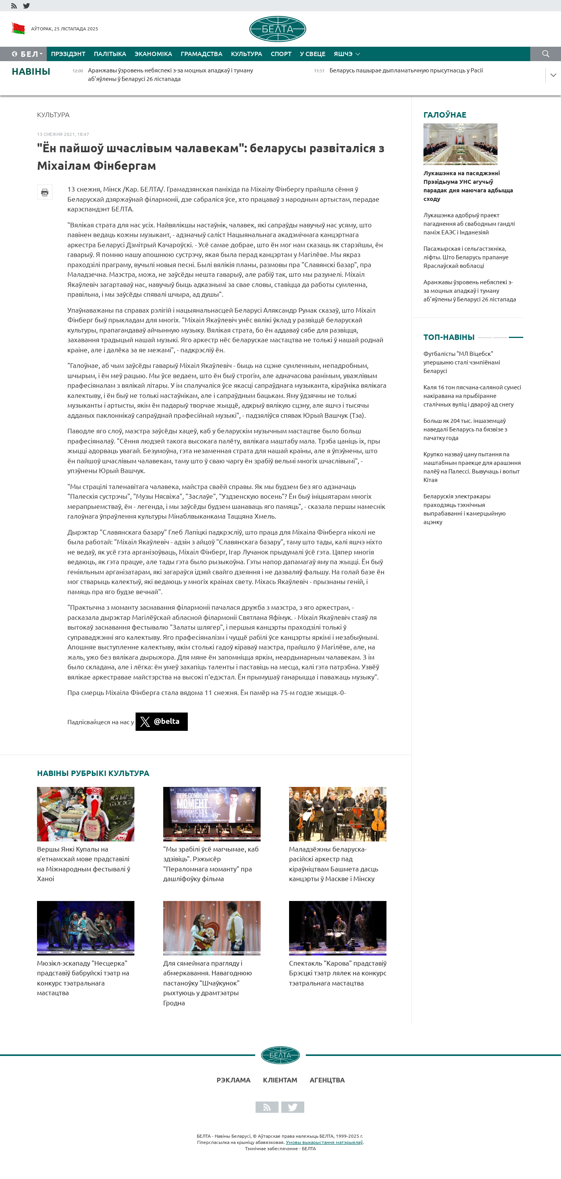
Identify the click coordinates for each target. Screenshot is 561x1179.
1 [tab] (485, 334)
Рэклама (234, 1080)
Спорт (281, 53)
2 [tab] (500, 334)
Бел (30, 53)
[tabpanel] (473, 442)
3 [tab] (516, 334)
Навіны (31, 71)
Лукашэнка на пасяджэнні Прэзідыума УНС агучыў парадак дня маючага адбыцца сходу (468, 186)
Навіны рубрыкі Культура (93, 773)
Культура (246, 53)
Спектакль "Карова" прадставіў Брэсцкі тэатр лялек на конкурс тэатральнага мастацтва (337, 973)
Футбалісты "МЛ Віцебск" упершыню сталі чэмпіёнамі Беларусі (461, 362)
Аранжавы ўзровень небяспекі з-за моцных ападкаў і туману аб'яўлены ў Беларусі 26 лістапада (469, 291)
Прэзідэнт (68, 53)
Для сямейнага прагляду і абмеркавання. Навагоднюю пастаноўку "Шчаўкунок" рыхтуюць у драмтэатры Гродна (207, 983)
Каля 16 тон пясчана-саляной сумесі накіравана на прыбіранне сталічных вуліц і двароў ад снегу (472, 396)
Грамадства (201, 53)
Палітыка (110, 53)
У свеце (312, 53)
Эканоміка (153, 53)
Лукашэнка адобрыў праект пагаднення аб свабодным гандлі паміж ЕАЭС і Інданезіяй (469, 224)
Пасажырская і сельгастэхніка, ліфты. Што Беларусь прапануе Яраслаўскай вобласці (465, 257)
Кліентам (280, 1080)
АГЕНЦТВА (327, 1080)
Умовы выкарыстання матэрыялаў (324, 1142)
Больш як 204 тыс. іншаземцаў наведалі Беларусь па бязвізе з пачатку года (465, 429)
